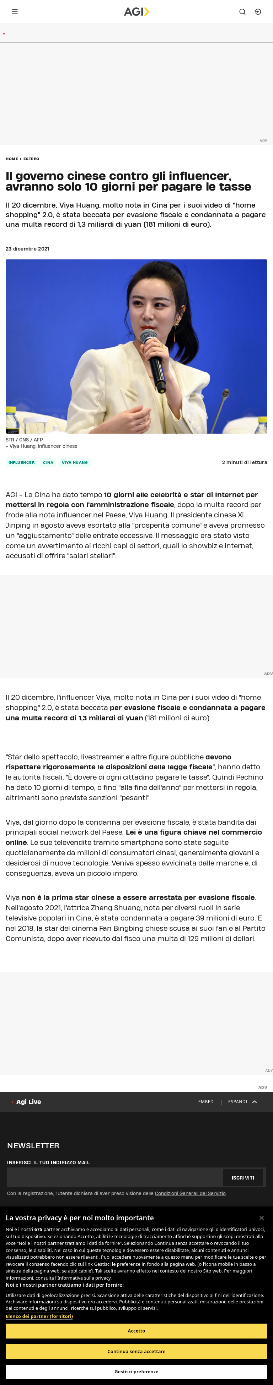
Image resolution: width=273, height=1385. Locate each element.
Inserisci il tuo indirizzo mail (48, 1162)
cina (48, 462)
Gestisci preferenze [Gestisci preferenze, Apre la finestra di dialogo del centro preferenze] (136, 1371)
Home (12, 158)
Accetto (136, 1331)
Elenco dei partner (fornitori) (39, 1316)
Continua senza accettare (136, 1351)
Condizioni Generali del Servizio (190, 1193)
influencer (21, 462)
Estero (31, 158)
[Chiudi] (261, 1218)
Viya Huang (75, 462)
